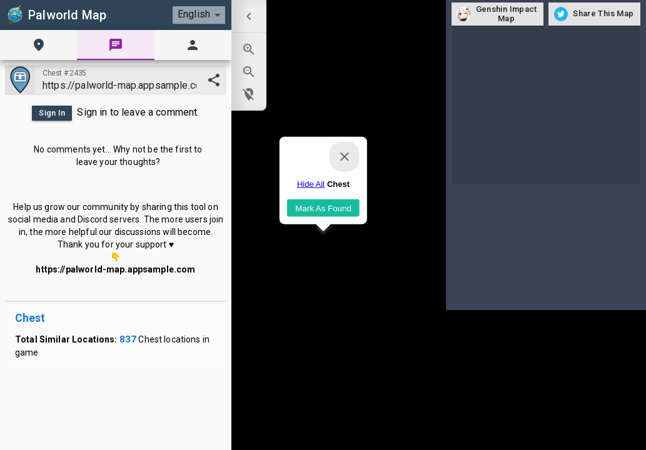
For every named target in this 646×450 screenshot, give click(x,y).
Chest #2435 (64, 73)
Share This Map (594, 14)
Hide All (310, 184)
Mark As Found (323, 207)
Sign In (52, 113)
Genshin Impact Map (497, 14)
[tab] (38, 45)
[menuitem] (248, 16)
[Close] (345, 157)
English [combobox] (194, 14)
